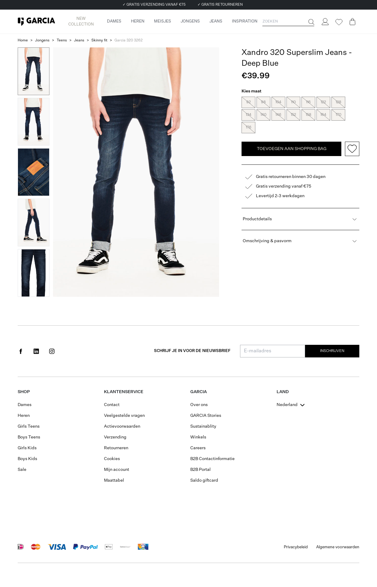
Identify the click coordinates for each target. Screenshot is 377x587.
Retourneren (116, 448)
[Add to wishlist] (352, 143)
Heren (24, 416)
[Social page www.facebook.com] (21, 351)
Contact (112, 405)
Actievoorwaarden (122, 426)
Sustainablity (203, 426)
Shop (24, 392)
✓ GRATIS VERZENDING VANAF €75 (154, 5)
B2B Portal (200, 470)
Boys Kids (27, 459)
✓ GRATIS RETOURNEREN (220, 5)
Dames (24, 405)
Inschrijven (332, 351)
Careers (198, 448)
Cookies (112, 459)
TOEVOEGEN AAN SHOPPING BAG (291, 143)
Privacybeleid (296, 547)
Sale (22, 470)
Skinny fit (99, 40)
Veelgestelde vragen (124, 416)
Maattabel (114, 480)
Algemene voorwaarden (337, 547)
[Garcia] (36, 22)
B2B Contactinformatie (212, 459)
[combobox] (291, 404)
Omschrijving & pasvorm (300, 235)
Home (23, 40)
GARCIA (198, 392)
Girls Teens (29, 426)
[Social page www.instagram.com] (52, 351)
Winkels (198, 437)
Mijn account (116, 470)
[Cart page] (352, 22)
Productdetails (300, 213)
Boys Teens (29, 437)
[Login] (325, 22)
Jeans (79, 40)
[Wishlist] (339, 22)
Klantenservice (123, 392)
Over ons (199, 405)
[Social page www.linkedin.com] (36, 351)
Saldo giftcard (204, 480)
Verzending (115, 437)
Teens (62, 40)
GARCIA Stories (205, 416)
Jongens (42, 40)
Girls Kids (27, 448)
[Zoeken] (310, 22)
